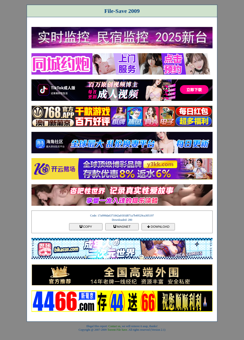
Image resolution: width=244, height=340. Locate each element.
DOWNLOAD (158, 226)
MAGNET (122, 226)
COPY (86, 226)
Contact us (114, 326)
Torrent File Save (117, 329)
